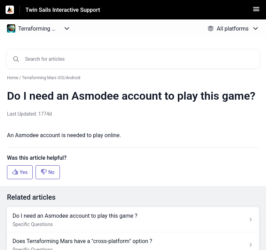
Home (12, 77)
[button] (256, 11)
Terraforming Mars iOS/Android (51, 77)
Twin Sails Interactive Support (62, 10)
